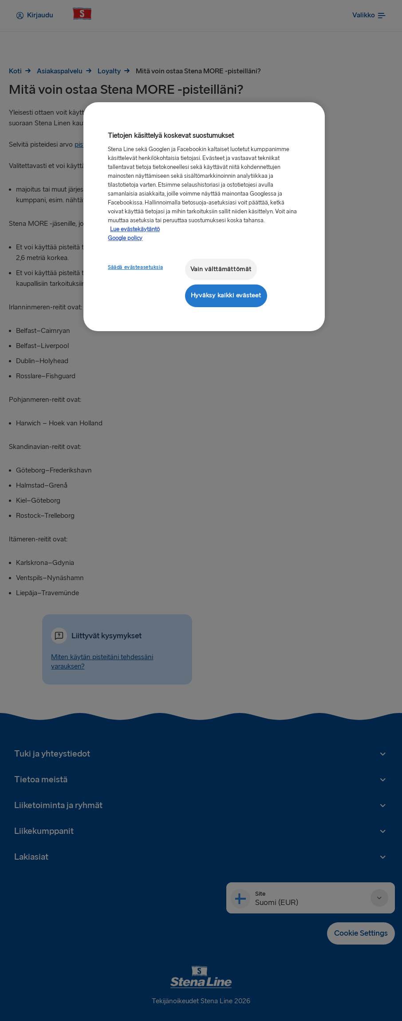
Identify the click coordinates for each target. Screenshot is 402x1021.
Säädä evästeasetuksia (135, 267)
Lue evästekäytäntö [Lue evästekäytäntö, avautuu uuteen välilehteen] (135, 229)
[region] (204, 216)
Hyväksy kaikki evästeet (226, 295)
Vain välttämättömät (221, 269)
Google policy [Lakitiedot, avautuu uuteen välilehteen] (125, 238)
